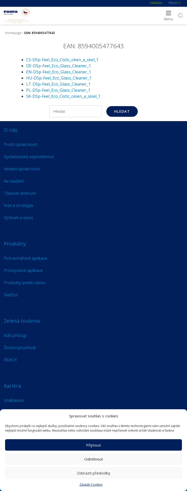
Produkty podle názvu (24, 282)
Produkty (15, 243)
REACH (10, 360)
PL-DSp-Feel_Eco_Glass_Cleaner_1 (58, 90)
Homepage (13, 33)
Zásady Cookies (91, 484)
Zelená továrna (22, 320)
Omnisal (156, 3)
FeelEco (174, 3)
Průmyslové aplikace (23, 270)
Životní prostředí (20, 347)
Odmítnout (93, 459)
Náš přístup (15, 335)
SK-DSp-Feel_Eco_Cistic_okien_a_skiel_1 (63, 96)
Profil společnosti (20, 144)
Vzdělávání (14, 400)
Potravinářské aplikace (25, 258)
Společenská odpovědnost (29, 156)
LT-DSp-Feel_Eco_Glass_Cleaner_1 (58, 84)
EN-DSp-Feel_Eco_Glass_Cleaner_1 (58, 72)
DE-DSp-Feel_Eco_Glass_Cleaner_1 (58, 66)
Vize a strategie (18, 205)
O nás (11, 129)
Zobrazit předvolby (93, 473)
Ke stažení (13, 181)
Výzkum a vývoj (18, 217)
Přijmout (93, 445)
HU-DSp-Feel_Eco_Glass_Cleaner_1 (59, 78)
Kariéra (12, 385)
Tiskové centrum (20, 193)
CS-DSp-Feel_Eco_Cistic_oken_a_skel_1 (62, 59)
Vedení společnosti (22, 169)
